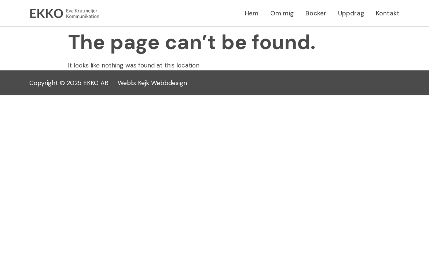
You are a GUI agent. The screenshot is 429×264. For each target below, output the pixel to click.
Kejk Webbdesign (162, 83)
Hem (251, 13)
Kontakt (388, 13)
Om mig (282, 13)
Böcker (315, 13)
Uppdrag (351, 13)
